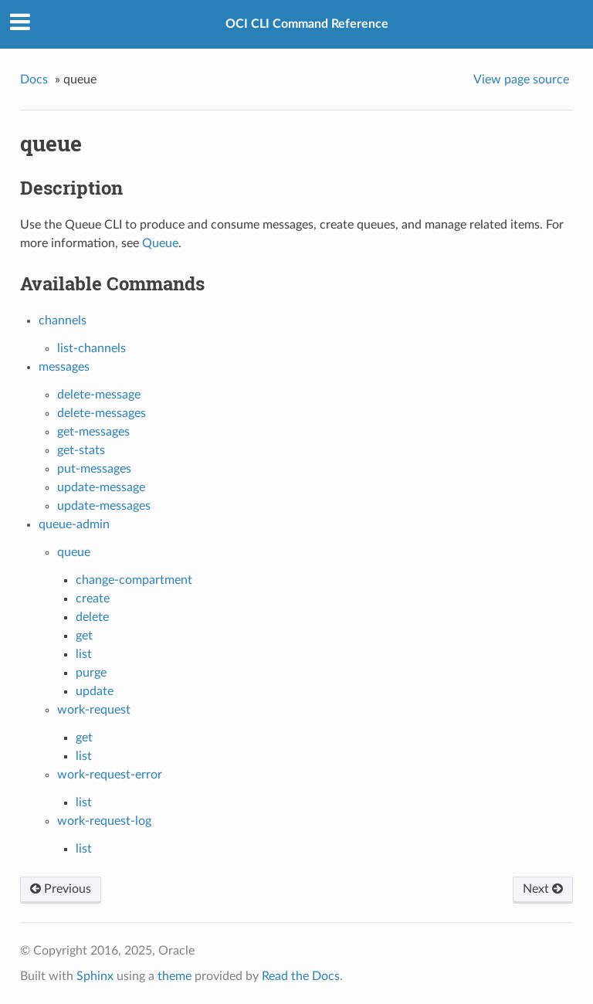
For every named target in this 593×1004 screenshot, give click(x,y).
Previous (60, 889)
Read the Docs (301, 976)
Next (543, 889)
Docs (34, 79)
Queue (160, 243)
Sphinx (95, 976)
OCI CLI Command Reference (306, 24)
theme (174, 976)
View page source (521, 79)
